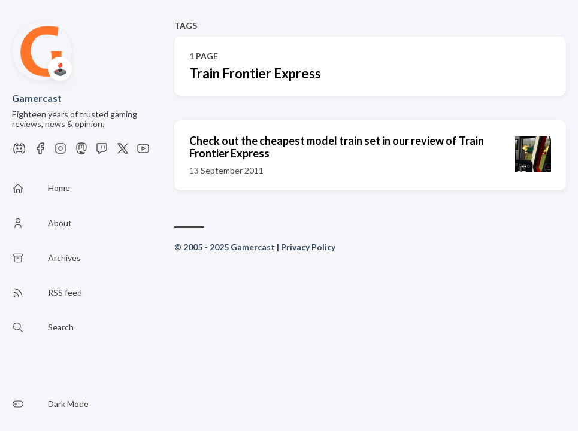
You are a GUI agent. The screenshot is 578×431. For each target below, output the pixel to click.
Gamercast (37, 98)
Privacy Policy (308, 247)
